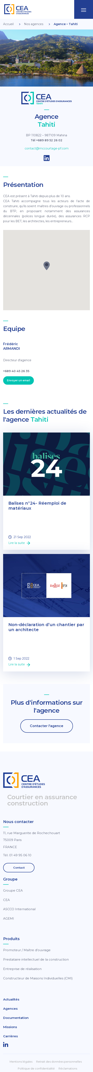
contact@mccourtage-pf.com (47, 148)
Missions (10, 1027)
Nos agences (33, 24)
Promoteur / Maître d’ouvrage (27, 950)
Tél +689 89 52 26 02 (46, 140)
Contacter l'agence (46, 726)
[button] (46, 266)
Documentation (16, 1018)
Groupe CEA (13, 890)
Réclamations (68, 1068)
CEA (6, 900)
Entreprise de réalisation (22, 969)
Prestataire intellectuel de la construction (36, 959)
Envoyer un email (18, 380)
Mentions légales (21, 1061)
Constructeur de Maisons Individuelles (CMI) (38, 978)
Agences (10, 1009)
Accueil (8, 24)
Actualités (11, 999)
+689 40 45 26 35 (16, 371)
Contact (19, 867)
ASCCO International (19, 909)
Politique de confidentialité (36, 1068)
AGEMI (8, 918)
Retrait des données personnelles (59, 1061)
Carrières (10, 1036)
